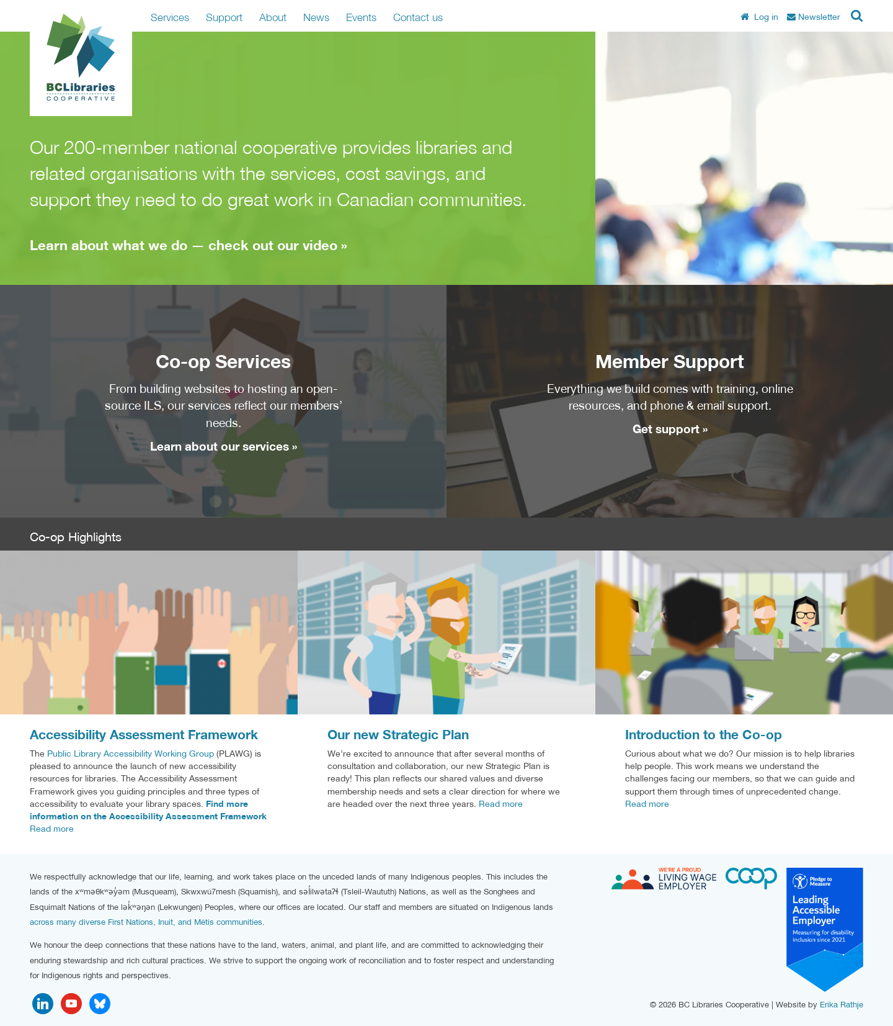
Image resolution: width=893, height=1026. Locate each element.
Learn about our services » (223, 446)
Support (224, 17)
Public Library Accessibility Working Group (130, 753)
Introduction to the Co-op (703, 734)
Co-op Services (223, 360)
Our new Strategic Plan (398, 734)
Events (361, 17)
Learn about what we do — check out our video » (188, 245)
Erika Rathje (841, 1004)
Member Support (669, 360)
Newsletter (813, 17)
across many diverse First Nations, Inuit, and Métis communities (146, 922)
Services (170, 17)
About (273, 17)
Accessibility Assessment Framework (144, 734)
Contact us (418, 17)
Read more (52, 829)
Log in (759, 17)
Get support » (670, 428)
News (316, 17)
